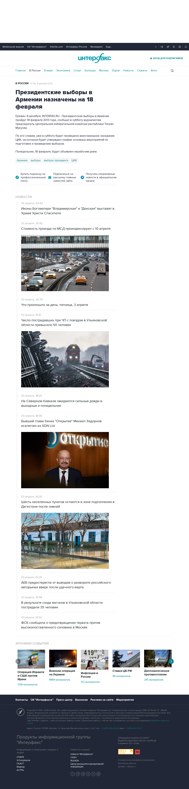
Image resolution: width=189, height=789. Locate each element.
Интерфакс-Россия (76, 46)
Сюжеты (142, 70)
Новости (128, 70)
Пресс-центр (64, 700)
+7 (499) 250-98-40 (109, 728)
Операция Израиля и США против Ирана (31, 675)
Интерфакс (94, 58)
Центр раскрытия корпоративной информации (87, 765)
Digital (116, 70)
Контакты (21, 700)
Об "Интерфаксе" (37, 46)
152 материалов (90, 681)
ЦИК (74, 160)
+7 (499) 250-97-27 (134, 728)
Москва (104, 70)
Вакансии (81, 700)
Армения (22, 160)
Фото (154, 70)
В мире (48, 70)
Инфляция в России (89, 675)
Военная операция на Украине (62, 672)
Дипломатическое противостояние (156, 672)
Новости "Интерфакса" (82, 754)
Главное (20, 70)
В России (35, 70)
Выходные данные (127, 763)
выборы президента (56, 160)
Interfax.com (56, 46)
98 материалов (121, 676)
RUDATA (75, 760)
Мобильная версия (13, 46)
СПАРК (20, 757)
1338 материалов (27, 684)
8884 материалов (59, 679)
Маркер (21, 766)
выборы (36, 160)
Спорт (77, 70)
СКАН (74, 757)
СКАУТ (20, 763)
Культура (90, 70)
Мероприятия (125, 700)
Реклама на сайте (102, 700)
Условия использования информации (136, 760)
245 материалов (153, 679)
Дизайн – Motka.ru (127, 766)
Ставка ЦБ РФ (122, 671)
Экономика (63, 70)
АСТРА (20, 770)
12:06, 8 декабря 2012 (41, 83)
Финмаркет (96, 46)
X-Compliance (23, 760)
